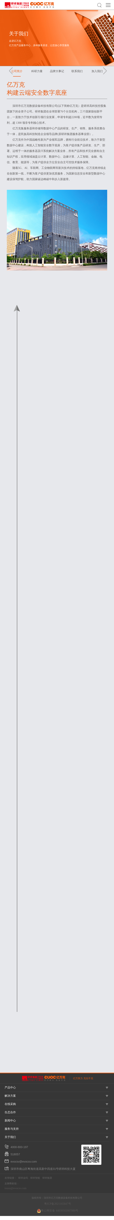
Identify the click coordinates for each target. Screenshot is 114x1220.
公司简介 (16, 71)
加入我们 (97, 71)
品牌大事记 (57, 71)
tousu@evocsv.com (15, 1188)
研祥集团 (47, 1177)
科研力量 (37, 71)
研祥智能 (35, 1177)
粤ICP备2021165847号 (57, 1203)
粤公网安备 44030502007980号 (57, 1211)
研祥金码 (23, 1177)
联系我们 (77, 71)
